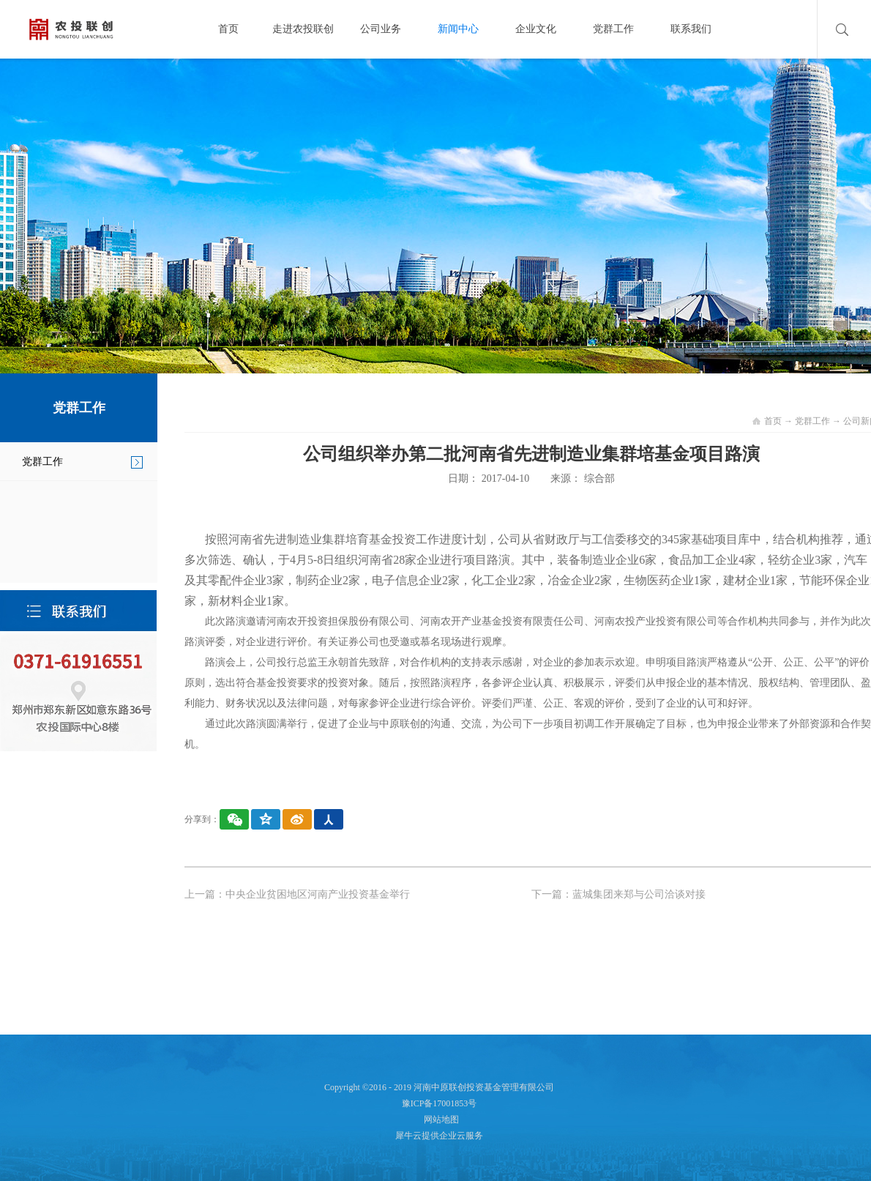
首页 (228, 28)
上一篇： (297, 894)
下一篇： (618, 894)
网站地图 (439, 1119)
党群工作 (812, 421)
